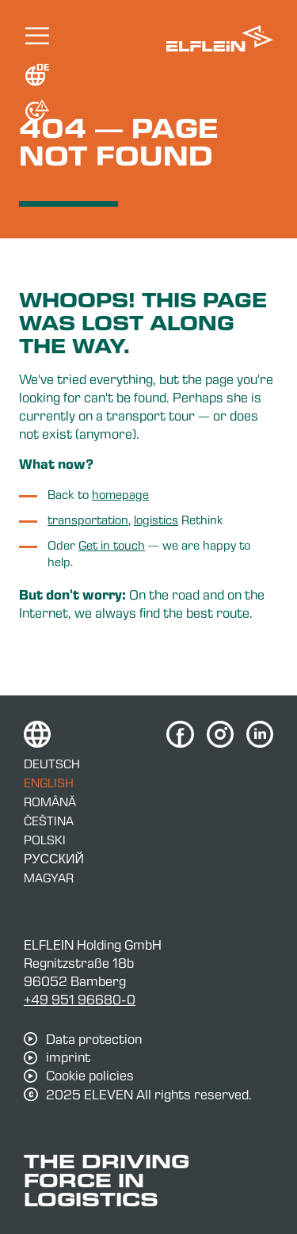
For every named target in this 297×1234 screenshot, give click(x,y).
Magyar (49, 878)
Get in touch (111, 545)
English (49, 782)
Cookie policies (90, 1075)
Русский (54, 858)
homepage (120, 494)
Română (50, 801)
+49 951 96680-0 (79, 999)
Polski (45, 839)
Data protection (94, 1039)
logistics (156, 519)
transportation (88, 519)
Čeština (49, 820)
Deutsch (52, 763)
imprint (68, 1057)
